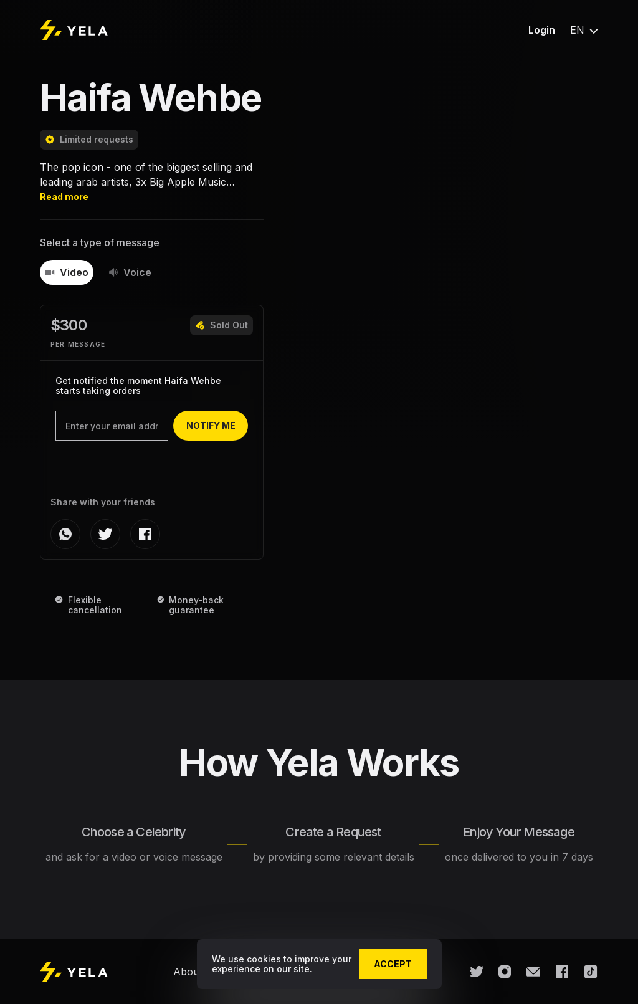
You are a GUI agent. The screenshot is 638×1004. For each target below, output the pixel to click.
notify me (211, 425)
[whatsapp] (65, 534)
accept (393, 964)
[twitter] (105, 534)
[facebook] (145, 534)
